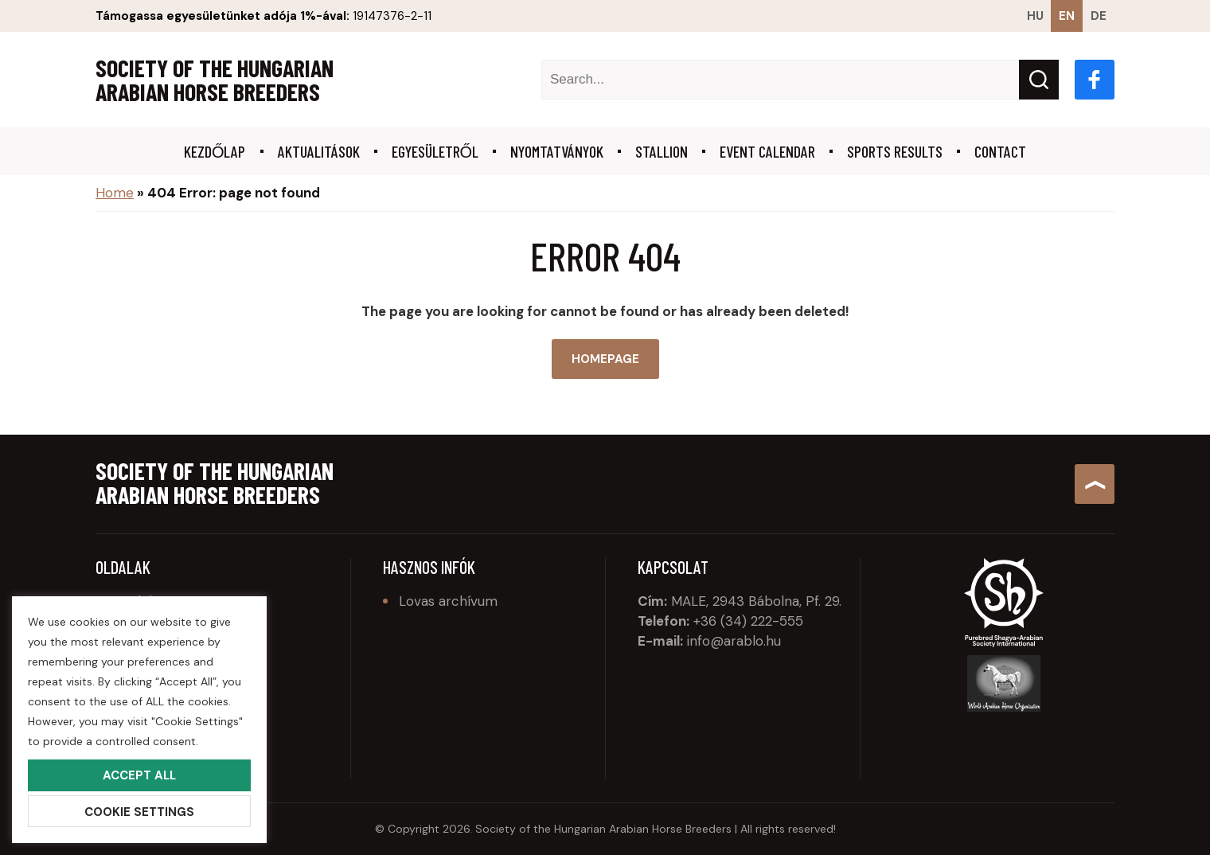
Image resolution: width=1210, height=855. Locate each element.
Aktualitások (319, 151)
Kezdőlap (215, 151)
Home (115, 192)
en (1067, 16)
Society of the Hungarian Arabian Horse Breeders (215, 79)
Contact (1000, 151)
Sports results (895, 151)
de (1099, 16)
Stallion (661, 151)
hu (1035, 16)
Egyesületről (435, 151)
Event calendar (767, 151)
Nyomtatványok (556, 151)
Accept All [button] (139, 775)
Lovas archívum (448, 601)
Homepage (605, 359)
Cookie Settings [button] (139, 812)
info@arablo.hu (734, 641)
